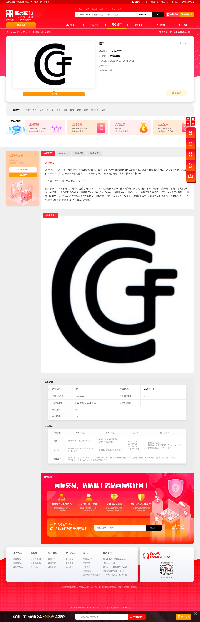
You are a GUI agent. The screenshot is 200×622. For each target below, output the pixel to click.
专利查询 (161, 25)
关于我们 (183, 25)
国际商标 (34, 567)
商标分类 (154, 2)
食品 (120, 9)
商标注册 (94, 25)
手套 (65, 110)
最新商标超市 (36, 563)
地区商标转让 (36, 559)
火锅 (113, 9)
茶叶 (101, 9)
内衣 (86, 110)
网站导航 (164, 2)
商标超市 (117, 24)
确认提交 (23, 175)
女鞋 (103, 110)
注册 (145, 2)
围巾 (72, 110)
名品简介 (69, 559)
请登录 (138, 2)
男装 (28, 110)
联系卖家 (176, 93)
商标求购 (172, 14)
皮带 (79, 110)
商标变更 (52, 563)
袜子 (58, 110)
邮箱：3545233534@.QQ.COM (116, 567)
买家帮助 (17, 563)
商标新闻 (87, 567)
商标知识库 (87, 559)
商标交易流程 (19, 567)
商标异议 (52, 567)
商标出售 (186, 14)
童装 (41, 110)
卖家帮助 (17, 559)
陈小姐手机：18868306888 (114, 559)
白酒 (107, 9)
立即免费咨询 (136, 616)
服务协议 (69, 563)
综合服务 (139, 25)
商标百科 (87, 563)
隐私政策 (69, 567)
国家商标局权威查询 (91, 575)
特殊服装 (94, 110)
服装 (87, 9)
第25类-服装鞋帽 (35, 32)
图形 (49, 32)
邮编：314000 (109, 563)
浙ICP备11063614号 (121, 608)
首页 (72, 25)
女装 (35, 110)
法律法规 (87, 571)
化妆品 (94, 9)
